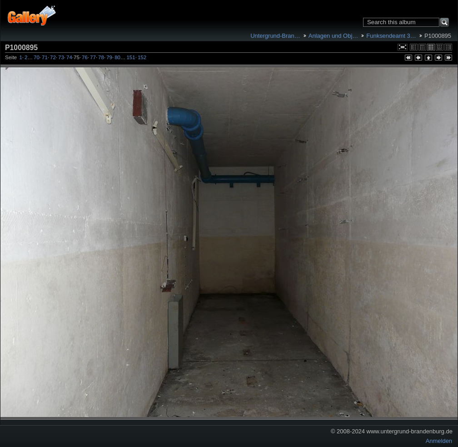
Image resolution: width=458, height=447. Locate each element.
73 (61, 57)
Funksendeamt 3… (391, 35)
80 (117, 57)
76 (85, 57)
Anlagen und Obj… (333, 35)
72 (53, 57)
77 (93, 57)
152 (142, 57)
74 (69, 57)
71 (45, 57)
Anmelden (439, 440)
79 (109, 57)
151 (130, 57)
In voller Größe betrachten (403, 47)
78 (101, 57)
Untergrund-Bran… (275, 35)
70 (37, 57)
